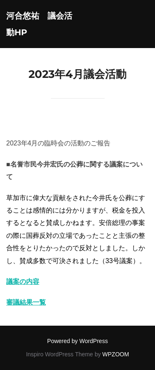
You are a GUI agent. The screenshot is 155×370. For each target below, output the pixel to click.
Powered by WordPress (77, 341)
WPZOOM (116, 354)
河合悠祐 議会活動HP (39, 24)
